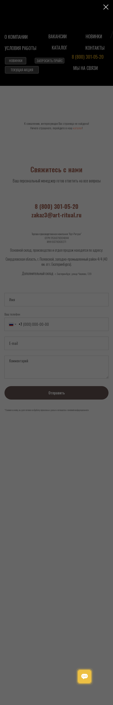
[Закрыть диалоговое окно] (106, 7)
